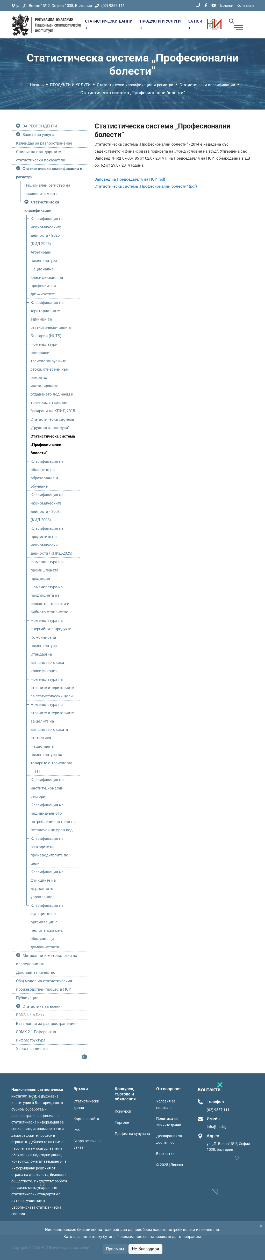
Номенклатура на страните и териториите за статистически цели (52, 687)
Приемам (115, 1249)
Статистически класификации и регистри (135, 85)
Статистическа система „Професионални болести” (53, 444)
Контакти (245, 5)
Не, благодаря (145, 1249)
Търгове (122, 1122)
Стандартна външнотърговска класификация (47, 662)
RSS (77, 1130)
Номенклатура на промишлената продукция (47, 570)
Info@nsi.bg (216, 1127)
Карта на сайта (86, 1119)
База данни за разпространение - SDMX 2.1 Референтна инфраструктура (46, 1032)
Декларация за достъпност (169, 1139)
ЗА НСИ (195, 24)
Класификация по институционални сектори (47, 788)
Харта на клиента (32, 1048)
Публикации (27, 998)
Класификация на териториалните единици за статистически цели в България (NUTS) (51, 319)
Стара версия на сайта (88, 1144)
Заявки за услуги (38, 134)
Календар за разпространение (44, 143)
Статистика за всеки (42, 1006)
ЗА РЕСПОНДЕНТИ (40, 126)
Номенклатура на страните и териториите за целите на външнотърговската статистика (52, 721)
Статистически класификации (207, 85)
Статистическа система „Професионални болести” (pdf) (146, 186)
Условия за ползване (165, 1104)
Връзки (226, 5)
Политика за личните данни (168, 1121)
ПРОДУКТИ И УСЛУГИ (160, 24)
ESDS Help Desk (30, 1015)
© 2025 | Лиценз (169, 1165)
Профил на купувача (132, 1134)
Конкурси (123, 1111)
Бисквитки (165, 1154)
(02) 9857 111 (110, 5)
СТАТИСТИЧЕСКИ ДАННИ (109, 24)
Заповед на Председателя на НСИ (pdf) (131, 179)
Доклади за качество (35, 972)
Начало (37, 85)
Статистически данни (86, 1104)
